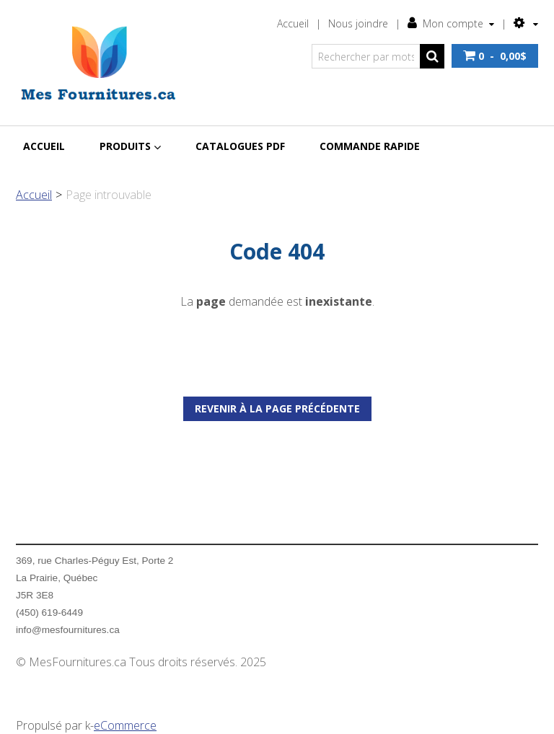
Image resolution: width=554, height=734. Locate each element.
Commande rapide (370, 146)
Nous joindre (358, 23)
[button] (495, 56)
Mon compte (451, 23)
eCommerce (125, 725)
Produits (130, 146)
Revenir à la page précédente (277, 408)
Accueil (293, 23)
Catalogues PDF (240, 146)
